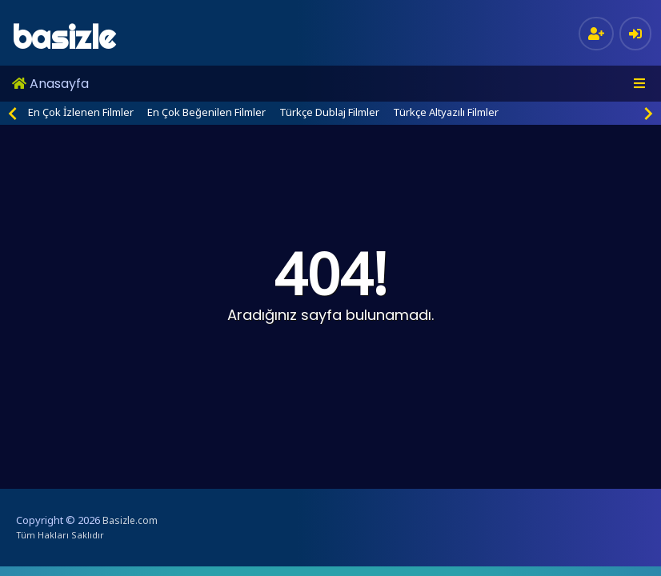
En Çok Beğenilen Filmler (206, 112)
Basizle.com (130, 520)
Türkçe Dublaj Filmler (329, 112)
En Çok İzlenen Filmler (81, 112)
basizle (63, 37)
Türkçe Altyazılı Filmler (446, 112)
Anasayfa (50, 83)
